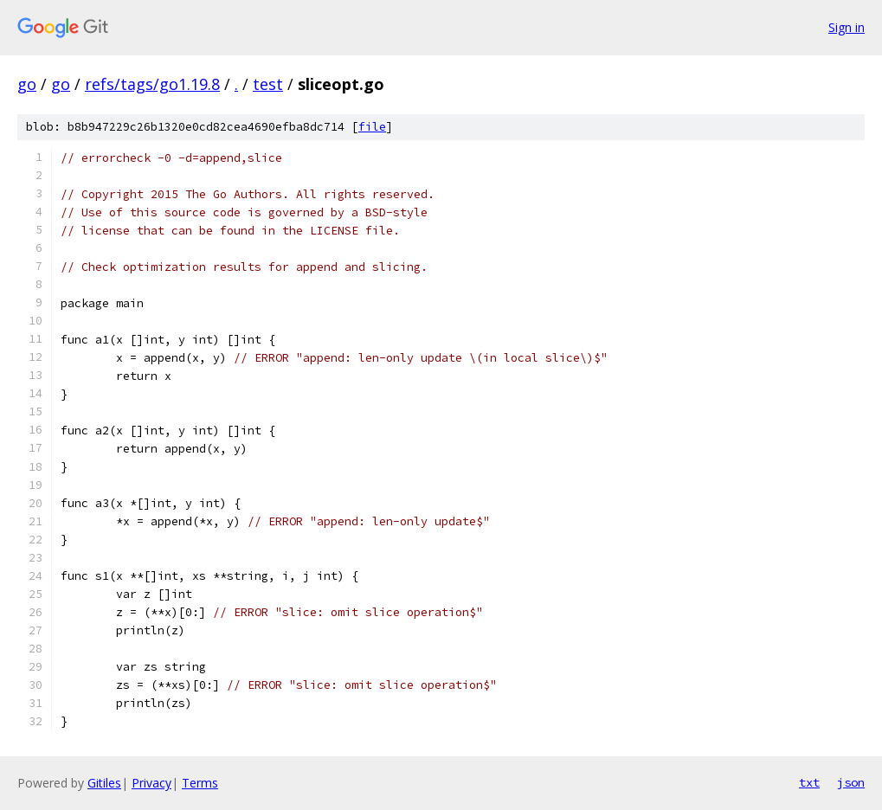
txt (809, 782)
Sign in (846, 27)
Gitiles (104, 783)
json (851, 782)
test (268, 84)
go (26, 84)
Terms (200, 783)
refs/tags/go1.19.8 (152, 84)
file (372, 126)
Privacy (151, 783)
